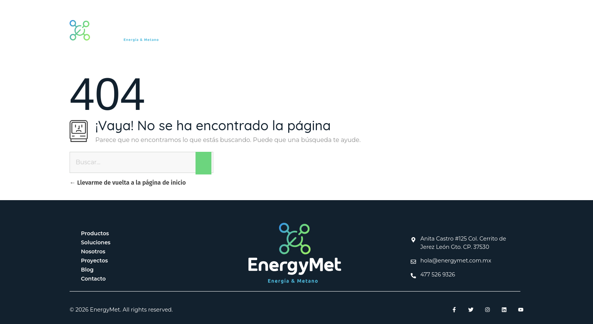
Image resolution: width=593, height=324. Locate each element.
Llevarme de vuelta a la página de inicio (128, 182)
